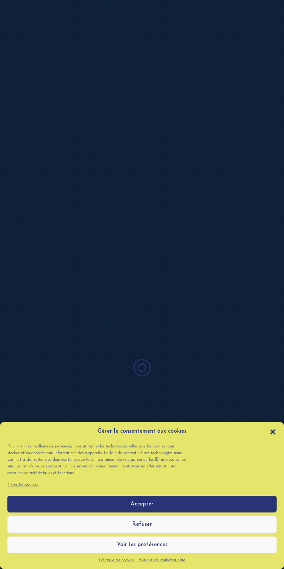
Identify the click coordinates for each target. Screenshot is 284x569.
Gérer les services (22, 485)
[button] (273, 431)
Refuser (142, 524)
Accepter (142, 504)
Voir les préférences (142, 545)
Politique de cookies (116, 560)
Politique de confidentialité (161, 560)
